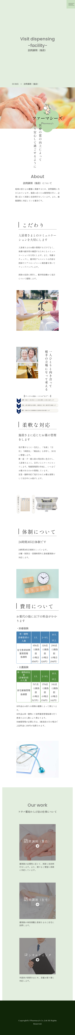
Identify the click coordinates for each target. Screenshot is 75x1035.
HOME (15, 83)
